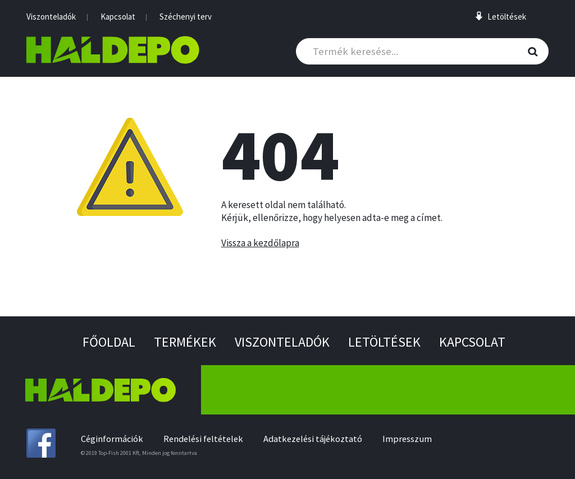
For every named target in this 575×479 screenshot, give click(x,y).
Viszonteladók (51, 16)
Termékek (185, 342)
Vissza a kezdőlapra (260, 243)
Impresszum (407, 439)
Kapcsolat (118, 16)
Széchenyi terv (185, 16)
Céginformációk (112, 439)
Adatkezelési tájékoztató (312, 439)
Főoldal (109, 342)
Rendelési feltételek (203, 439)
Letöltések (384, 342)
